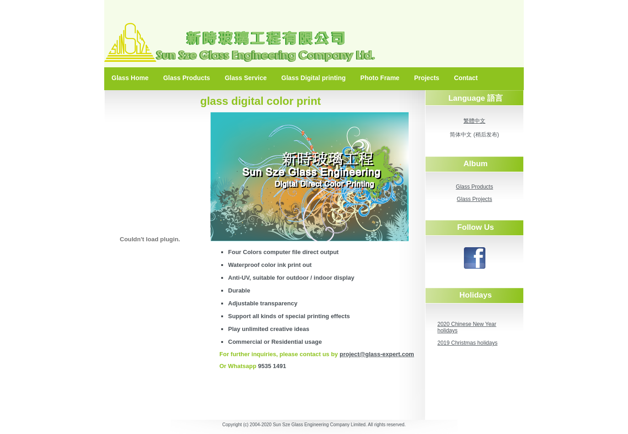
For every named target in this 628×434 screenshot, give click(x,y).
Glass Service (246, 77)
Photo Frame (379, 77)
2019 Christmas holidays (467, 343)
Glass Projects (474, 199)
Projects (426, 77)
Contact (466, 77)
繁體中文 (474, 121)
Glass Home (130, 77)
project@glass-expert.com (377, 354)
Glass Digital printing (314, 77)
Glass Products (186, 77)
